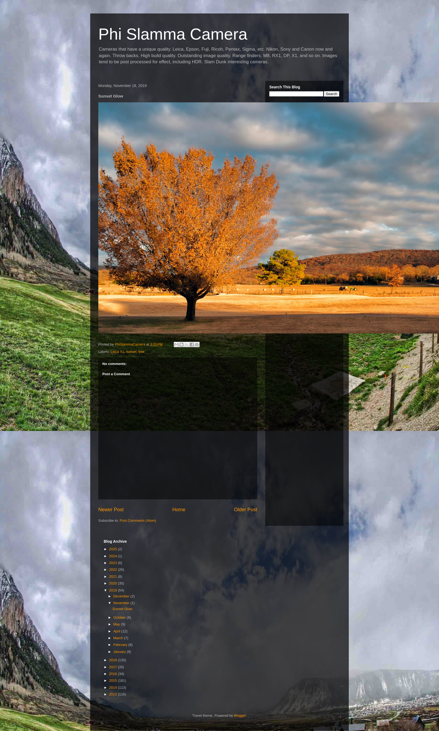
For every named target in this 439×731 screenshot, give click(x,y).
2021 (113, 577)
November (122, 603)
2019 (113, 590)
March (118, 638)
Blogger (240, 715)
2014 (113, 687)
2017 (113, 667)
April (117, 631)
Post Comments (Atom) (138, 520)
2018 (113, 660)
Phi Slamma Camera (173, 34)
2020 (113, 583)
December (122, 596)
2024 (113, 556)
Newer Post (111, 509)
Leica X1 (117, 352)
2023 (113, 563)
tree (141, 352)
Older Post (245, 509)
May (117, 624)
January (120, 652)
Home (179, 509)
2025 (113, 549)
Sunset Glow (122, 609)
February (120, 645)
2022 (113, 570)
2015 (113, 680)
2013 (113, 694)
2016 (113, 674)
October (120, 617)
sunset (131, 352)
